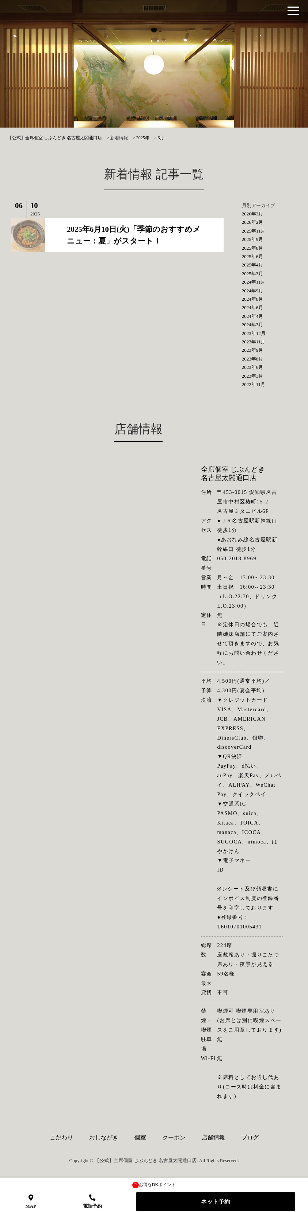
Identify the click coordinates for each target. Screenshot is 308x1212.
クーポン (174, 1137)
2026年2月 (252, 222)
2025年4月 (252, 265)
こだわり (61, 1137)
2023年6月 (252, 367)
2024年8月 (252, 299)
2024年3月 (252, 324)
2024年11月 (254, 282)
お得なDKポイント (154, 1185)
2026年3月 (252, 214)
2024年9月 (252, 290)
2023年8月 (252, 359)
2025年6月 (252, 256)
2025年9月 (252, 239)
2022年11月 (254, 384)
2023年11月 (254, 341)
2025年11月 (254, 231)
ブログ (250, 1137)
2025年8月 (252, 248)
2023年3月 (252, 376)
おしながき (103, 1137)
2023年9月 (252, 350)
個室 (140, 1137)
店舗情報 (213, 1137)
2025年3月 (252, 273)
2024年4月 (252, 316)
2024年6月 (252, 307)
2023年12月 (254, 333)
